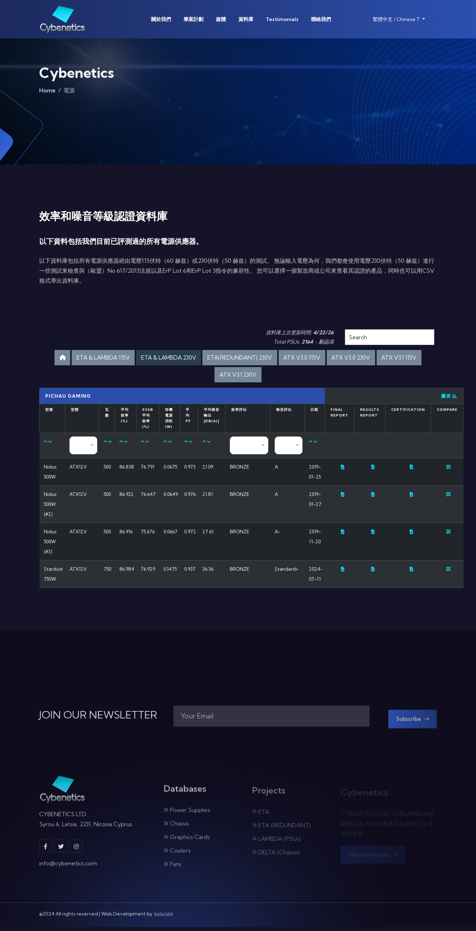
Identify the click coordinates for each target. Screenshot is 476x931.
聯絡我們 (321, 19)
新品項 (326, 342)
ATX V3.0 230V (394, 358)
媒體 (221, 19)
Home (47, 93)
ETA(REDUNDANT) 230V (268, 358)
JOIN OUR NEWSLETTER (98, 720)
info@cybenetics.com (68, 871)
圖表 (449, 399)
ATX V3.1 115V (211, 377)
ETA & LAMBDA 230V (187, 358)
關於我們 (161, 19)
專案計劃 (193, 19)
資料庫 (245, 19)
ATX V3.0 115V (339, 358)
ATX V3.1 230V (264, 377)
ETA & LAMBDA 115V (112, 358)
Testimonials (282, 19)
